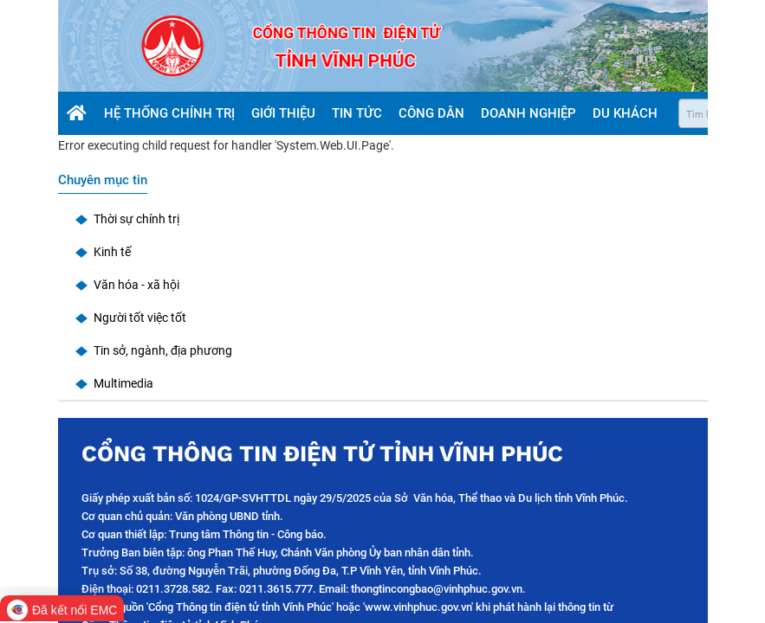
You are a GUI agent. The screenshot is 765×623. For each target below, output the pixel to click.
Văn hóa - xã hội (136, 285)
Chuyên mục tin (102, 180)
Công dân (433, 113)
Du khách (627, 113)
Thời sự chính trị (136, 219)
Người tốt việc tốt (140, 317)
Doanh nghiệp (530, 113)
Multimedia (123, 383)
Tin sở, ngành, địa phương (163, 350)
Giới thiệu (285, 113)
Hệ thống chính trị (171, 113)
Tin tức (359, 113)
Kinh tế (112, 252)
